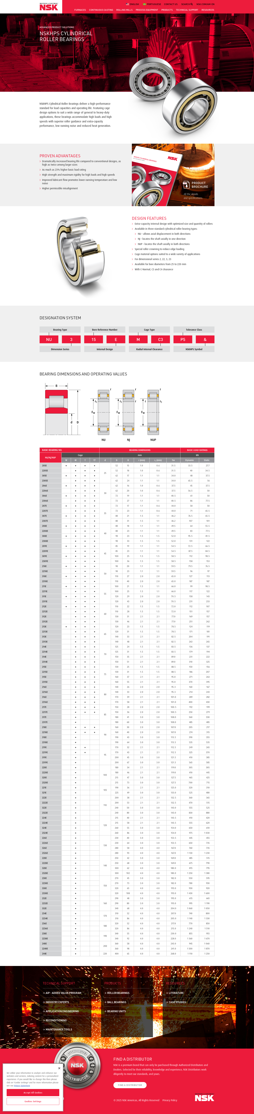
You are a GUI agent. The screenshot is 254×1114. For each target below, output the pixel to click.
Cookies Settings (33, 1101)
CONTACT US (171, 4)
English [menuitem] (134, 4)
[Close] (59, 1068)
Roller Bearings (118, 993)
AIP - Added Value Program (63, 993)
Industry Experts (57, 1002)
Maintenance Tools (59, 1029)
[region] (33, 1087)
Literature (176, 993)
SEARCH (187, 4)
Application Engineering (62, 1011)
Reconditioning (56, 1020)
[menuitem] (133, 4)
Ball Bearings (116, 1002)
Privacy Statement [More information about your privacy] (22, 1085)
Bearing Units (116, 1011)
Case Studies (177, 1002)
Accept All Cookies (33, 1092)
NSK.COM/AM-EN (205, 4)
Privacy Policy (169, 1100)
